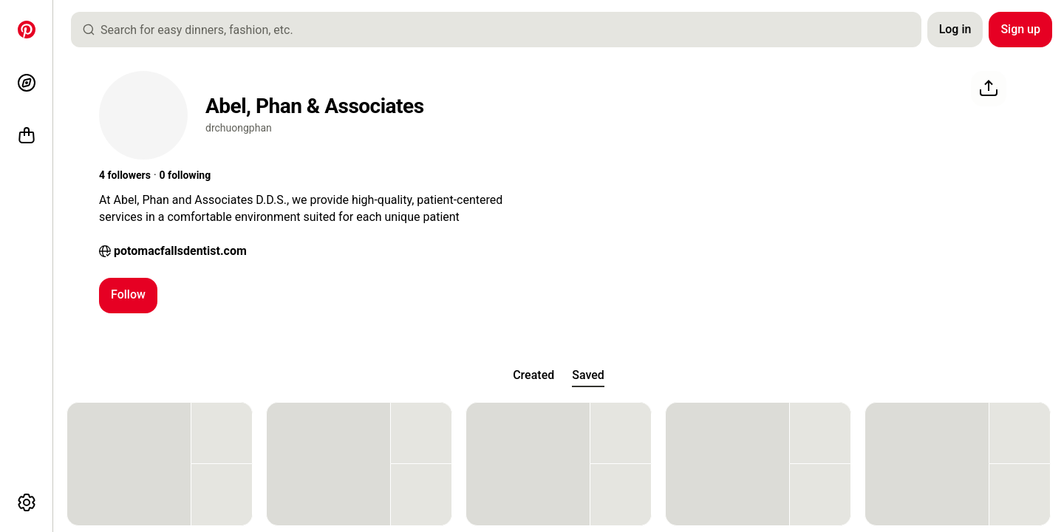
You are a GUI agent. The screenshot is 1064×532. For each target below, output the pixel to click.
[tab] (533, 375)
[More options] (26, 502)
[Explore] (26, 82)
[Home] (26, 29)
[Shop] (26, 136)
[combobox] (502, 29)
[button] (125, 175)
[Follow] (128, 295)
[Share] (988, 88)
